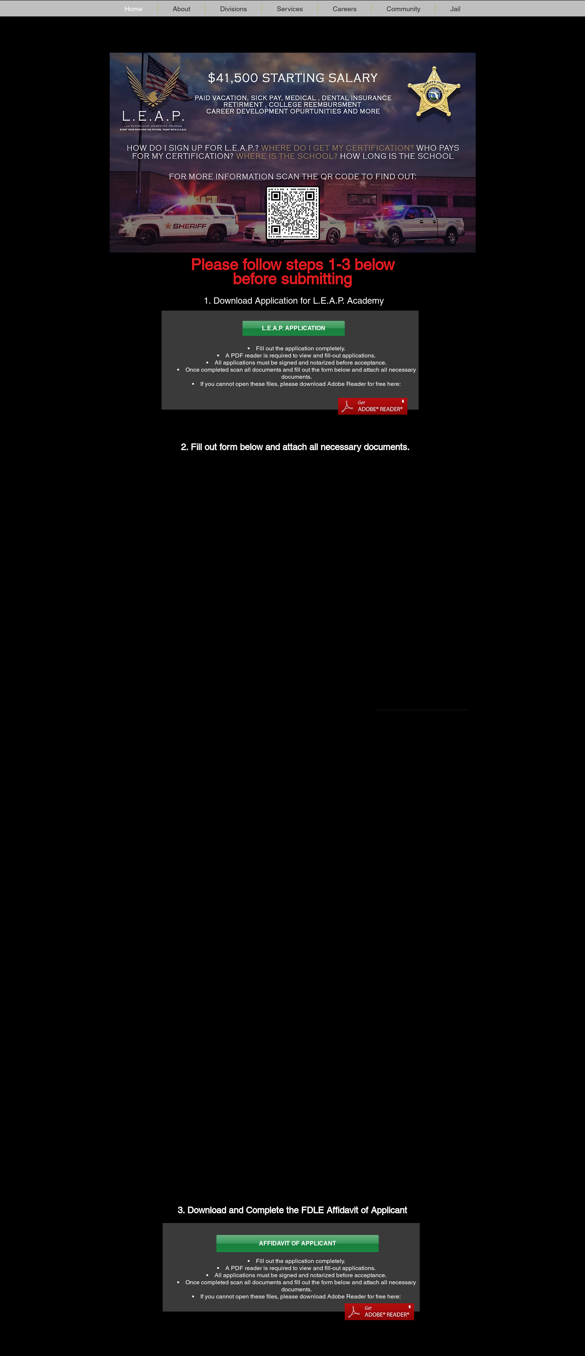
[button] (181, 9)
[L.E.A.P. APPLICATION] (294, 328)
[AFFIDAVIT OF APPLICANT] (297, 1243)
